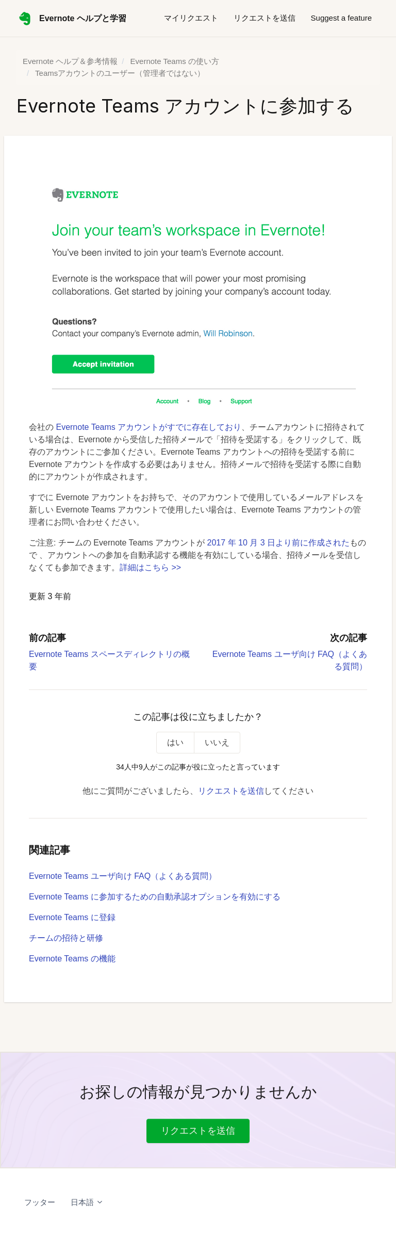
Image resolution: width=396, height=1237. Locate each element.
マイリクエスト (191, 17)
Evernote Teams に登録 (72, 917)
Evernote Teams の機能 (72, 958)
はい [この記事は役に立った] (175, 742)
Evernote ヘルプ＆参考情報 (70, 61)
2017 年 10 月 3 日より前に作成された (278, 542)
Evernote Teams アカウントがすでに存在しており (148, 427)
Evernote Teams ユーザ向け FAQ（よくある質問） (123, 876)
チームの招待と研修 (66, 938)
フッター (39, 1202)
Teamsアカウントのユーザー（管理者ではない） (120, 73)
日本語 (87, 1202)
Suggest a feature (341, 17)
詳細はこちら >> (150, 567)
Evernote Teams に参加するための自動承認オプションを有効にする (154, 896)
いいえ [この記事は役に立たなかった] (217, 742)
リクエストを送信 (264, 17)
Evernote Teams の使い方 (174, 61)
